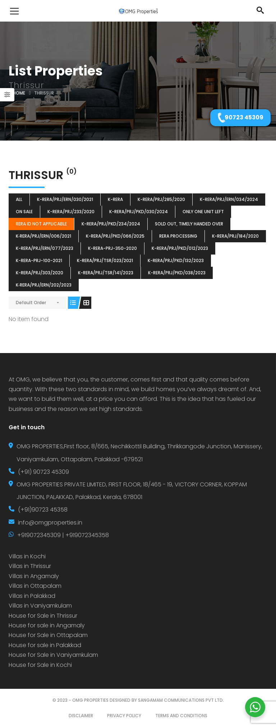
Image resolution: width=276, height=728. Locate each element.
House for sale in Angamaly (47, 625)
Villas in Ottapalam (35, 586)
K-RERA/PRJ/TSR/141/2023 (105, 273)
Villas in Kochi (27, 556)
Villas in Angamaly (34, 576)
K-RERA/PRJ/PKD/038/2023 (177, 273)
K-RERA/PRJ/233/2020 (71, 212)
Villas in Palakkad (32, 596)
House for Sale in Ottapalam (48, 635)
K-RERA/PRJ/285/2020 (161, 199)
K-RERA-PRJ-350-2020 (112, 248)
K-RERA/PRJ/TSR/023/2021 (105, 260)
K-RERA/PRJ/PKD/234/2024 (111, 224)
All (19, 199)
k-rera (115, 199)
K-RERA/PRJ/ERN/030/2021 (65, 199)
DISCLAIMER (81, 716)
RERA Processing (178, 236)
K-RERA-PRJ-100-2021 (39, 260)
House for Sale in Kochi (40, 665)
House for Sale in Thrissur (43, 616)
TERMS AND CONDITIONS (181, 716)
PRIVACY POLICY (124, 716)
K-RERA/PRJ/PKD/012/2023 (180, 248)
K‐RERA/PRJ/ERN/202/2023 (44, 285)
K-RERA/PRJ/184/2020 (235, 236)
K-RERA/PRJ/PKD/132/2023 (176, 260)
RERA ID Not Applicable (41, 224)
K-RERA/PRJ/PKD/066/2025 (115, 236)
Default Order (31, 302)
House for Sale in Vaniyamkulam (53, 655)
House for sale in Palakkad (45, 645)
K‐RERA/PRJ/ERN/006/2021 (43, 236)
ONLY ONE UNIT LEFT (203, 212)
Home (19, 93)
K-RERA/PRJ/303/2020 (39, 273)
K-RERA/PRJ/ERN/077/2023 (44, 248)
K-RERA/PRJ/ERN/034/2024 (229, 199)
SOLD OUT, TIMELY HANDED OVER (189, 224)
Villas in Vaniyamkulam (40, 605)
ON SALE (24, 212)
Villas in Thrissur (30, 566)
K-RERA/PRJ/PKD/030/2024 (138, 212)
